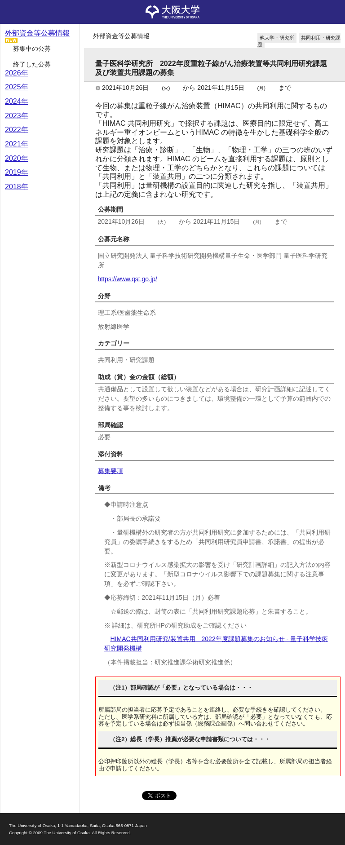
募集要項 (110, 470)
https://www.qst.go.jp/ (127, 279)
